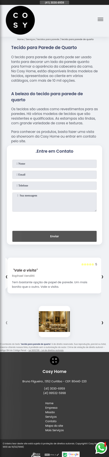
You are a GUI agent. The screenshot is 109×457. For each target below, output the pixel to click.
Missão (50, 412)
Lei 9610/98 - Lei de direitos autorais (46, 350)
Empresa (51, 408)
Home (49, 403)
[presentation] (54, 220)
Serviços (51, 417)
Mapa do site (54, 426)
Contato (50, 421)
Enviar (54, 236)
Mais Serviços (54, 430)
